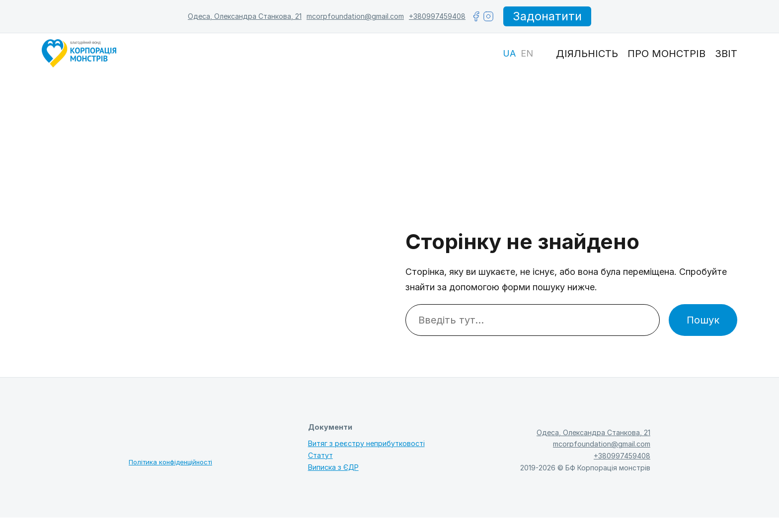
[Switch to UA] (509, 54)
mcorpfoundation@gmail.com (354, 16)
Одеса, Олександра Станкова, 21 (244, 16)
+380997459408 (436, 16)
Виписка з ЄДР (333, 467)
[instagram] (487, 16)
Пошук (703, 320)
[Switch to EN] (527, 54)
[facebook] (475, 16)
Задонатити (547, 16)
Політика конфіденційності (170, 462)
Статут (320, 456)
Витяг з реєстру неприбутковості (366, 443)
